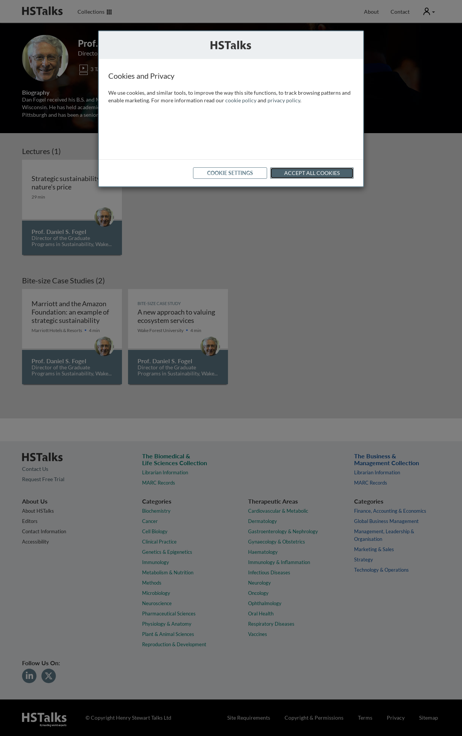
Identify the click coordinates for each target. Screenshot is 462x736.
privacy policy (283, 100)
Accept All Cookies (312, 173)
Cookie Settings (230, 173)
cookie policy (240, 100)
